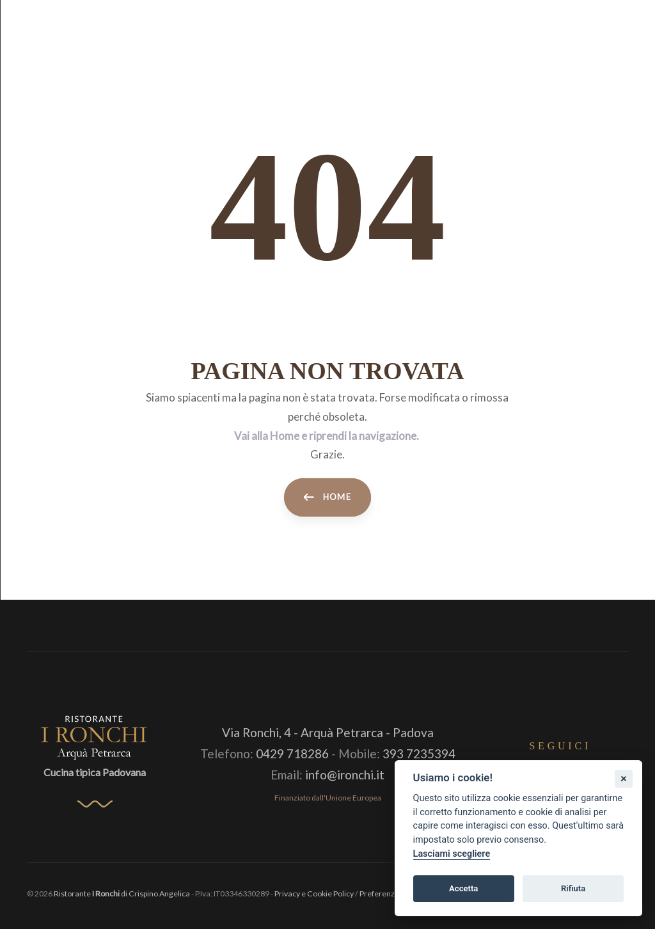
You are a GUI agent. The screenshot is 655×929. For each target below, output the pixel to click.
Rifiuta (573, 888)
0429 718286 (292, 753)
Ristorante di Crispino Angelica (122, 893)
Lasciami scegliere (452, 853)
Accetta (463, 888)
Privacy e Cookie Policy (314, 893)
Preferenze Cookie (392, 893)
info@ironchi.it (344, 774)
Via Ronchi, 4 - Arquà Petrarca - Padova (328, 732)
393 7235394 (419, 753)
